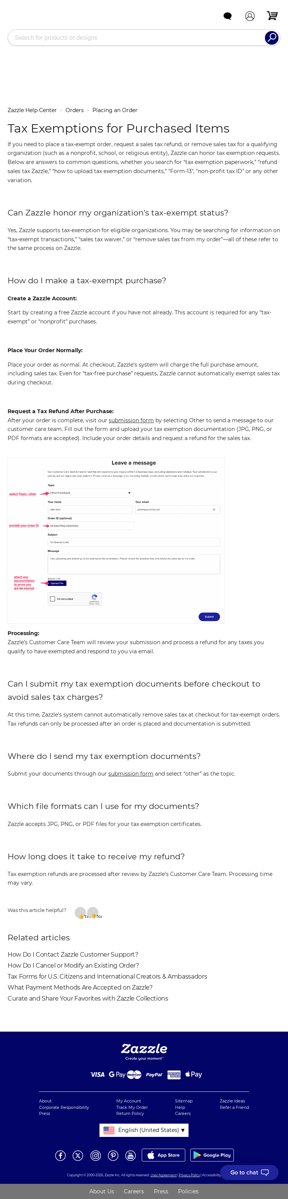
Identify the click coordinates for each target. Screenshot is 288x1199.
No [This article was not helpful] (98, 916)
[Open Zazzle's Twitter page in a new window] (78, 1160)
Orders (75, 110)
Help (180, 1107)
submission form (131, 420)
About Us (101, 1191)
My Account (128, 1101)
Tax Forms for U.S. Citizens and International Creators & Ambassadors (107, 976)
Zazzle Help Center (32, 110)
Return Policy (130, 1113)
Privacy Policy (189, 1175)
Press (44, 1113)
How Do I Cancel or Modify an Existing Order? (73, 965)
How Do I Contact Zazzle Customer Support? (73, 954)
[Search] (272, 38)
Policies (188, 1191)
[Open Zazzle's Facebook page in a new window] (60, 1160)
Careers (183, 1113)
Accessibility (211, 1175)
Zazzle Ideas (232, 1101)
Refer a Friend (234, 1107)
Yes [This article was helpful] (85, 916)
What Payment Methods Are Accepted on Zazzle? (80, 987)
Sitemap (184, 1101)
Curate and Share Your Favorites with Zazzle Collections (88, 998)
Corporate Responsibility (64, 1107)
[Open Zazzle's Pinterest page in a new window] (113, 1160)
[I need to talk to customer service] (249, 1172)
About (45, 1101)
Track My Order (132, 1107)
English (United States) (148, 1130)
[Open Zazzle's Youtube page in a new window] (130, 1160)
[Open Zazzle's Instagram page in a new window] (95, 1160)
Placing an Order (115, 110)
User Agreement (163, 1175)
